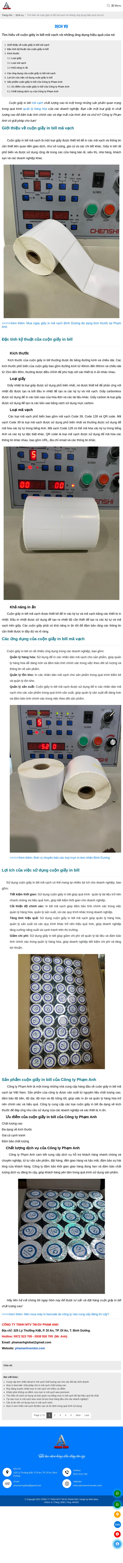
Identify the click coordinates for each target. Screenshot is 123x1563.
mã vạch (37, 103)
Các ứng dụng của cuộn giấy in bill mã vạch (31, 73)
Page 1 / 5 (39, 1415)
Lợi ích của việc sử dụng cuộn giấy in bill (30, 77)
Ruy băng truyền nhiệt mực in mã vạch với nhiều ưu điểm (35, 1388)
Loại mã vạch (18, 63)
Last (87, 1415)
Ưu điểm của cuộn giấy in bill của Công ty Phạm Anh (40, 86)
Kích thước (13, 53)
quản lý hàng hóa (35, 108)
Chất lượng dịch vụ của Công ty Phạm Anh (34, 91)
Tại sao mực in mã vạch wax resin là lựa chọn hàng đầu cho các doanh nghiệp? (47, 1399)
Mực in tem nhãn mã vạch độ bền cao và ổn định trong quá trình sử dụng (44, 1406)
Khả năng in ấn (19, 67)
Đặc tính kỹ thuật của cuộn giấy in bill (28, 49)
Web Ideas (93, 1499)
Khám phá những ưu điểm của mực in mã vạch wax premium (37, 1392)
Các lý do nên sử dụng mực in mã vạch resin (29, 1402)
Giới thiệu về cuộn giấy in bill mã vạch (28, 45)
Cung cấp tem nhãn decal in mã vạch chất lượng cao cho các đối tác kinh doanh (47, 1382)
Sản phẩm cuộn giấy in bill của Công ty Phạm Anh (34, 82)
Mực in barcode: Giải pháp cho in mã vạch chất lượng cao (36, 1385)
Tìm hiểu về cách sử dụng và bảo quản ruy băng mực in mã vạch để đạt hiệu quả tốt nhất (52, 1395)
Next (78, 1415)
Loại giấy (16, 58)
